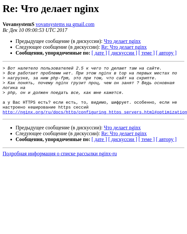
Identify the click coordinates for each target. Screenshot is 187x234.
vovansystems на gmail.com (65, 24)
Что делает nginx (122, 41)
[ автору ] (166, 53)
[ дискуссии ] (122, 53)
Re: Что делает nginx (123, 47)
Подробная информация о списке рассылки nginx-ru (60, 163)
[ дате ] (99, 53)
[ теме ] (146, 53)
